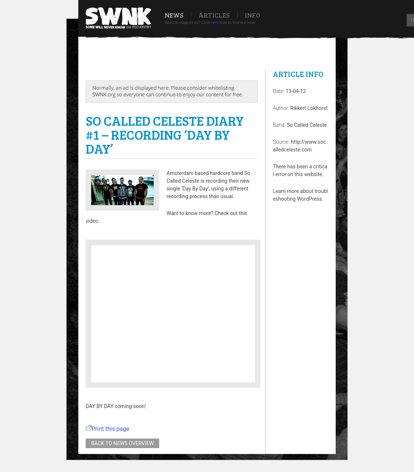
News (174, 15)
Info (252, 15)
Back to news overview (122, 443)
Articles (214, 15)
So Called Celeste (307, 125)
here (214, 22)
